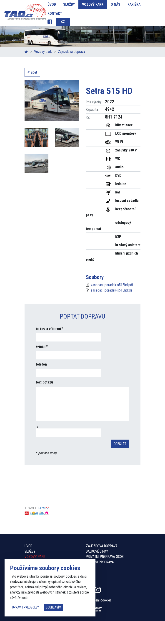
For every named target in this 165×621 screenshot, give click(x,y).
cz (63, 22)
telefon (41, 364)
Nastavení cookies (99, 600)
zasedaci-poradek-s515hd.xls (111, 290)
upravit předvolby (25, 607)
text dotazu (44, 382)
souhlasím (53, 607)
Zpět (32, 72)
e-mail (40, 346)
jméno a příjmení (48, 328)
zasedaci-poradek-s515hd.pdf (112, 285)
